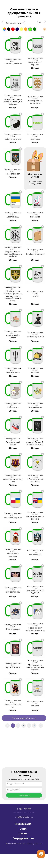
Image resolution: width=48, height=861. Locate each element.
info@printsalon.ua (24, 817)
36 (40, 22)
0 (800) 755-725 (24, 809)
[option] (4, 29)
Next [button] (44, 29)
